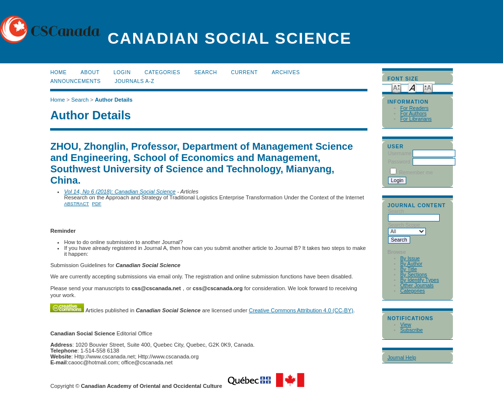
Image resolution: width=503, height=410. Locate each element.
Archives (286, 72)
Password (399, 161)
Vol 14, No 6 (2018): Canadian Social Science (119, 191)
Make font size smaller (396, 87)
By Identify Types (419, 280)
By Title (408, 269)
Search (205, 72)
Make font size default (412, 87)
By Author (411, 264)
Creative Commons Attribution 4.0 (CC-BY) (301, 310)
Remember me (416, 172)
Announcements (75, 81)
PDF (96, 203)
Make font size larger (428, 87)
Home (58, 72)
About (90, 72)
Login (122, 72)
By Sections (413, 274)
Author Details (113, 100)
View (405, 325)
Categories (412, 291)
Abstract (76, 203)
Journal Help (402, 357)
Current (244, 72)
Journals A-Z (134, 81)
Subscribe (411, 330)
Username (400, 153)
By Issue (410, 258)
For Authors (413, 113)
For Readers (414, 108)
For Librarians (416, 119)
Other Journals (417, 285)
